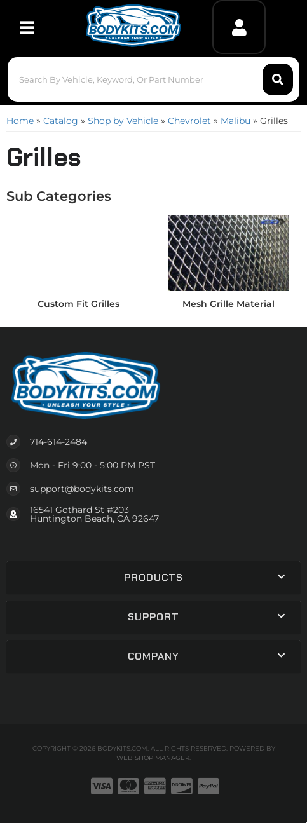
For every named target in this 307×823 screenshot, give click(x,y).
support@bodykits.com (82, 488)
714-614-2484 (58, 441)
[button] (153, 79)
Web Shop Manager (152, 758)
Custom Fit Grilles (78, 303)
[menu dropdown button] (27, 27)
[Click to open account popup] (239, 27)
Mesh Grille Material (228, 303)
